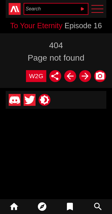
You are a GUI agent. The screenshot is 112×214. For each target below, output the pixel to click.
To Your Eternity (36, 25)
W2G (36, 76)
